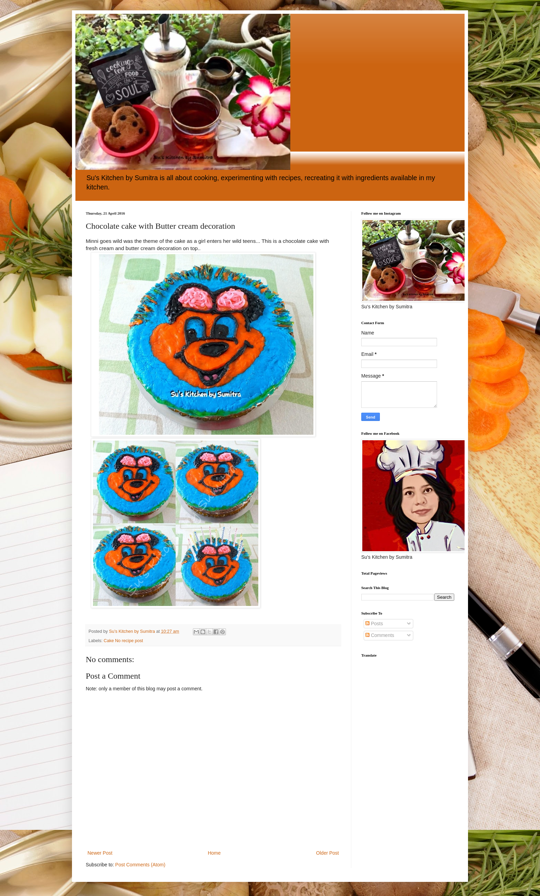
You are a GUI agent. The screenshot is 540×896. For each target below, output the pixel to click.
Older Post (327, 853)
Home (214, 853)
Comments (379, 635)
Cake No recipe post (123, 640)
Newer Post (99, 853)
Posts (374, 623)
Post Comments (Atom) (140, 864)
